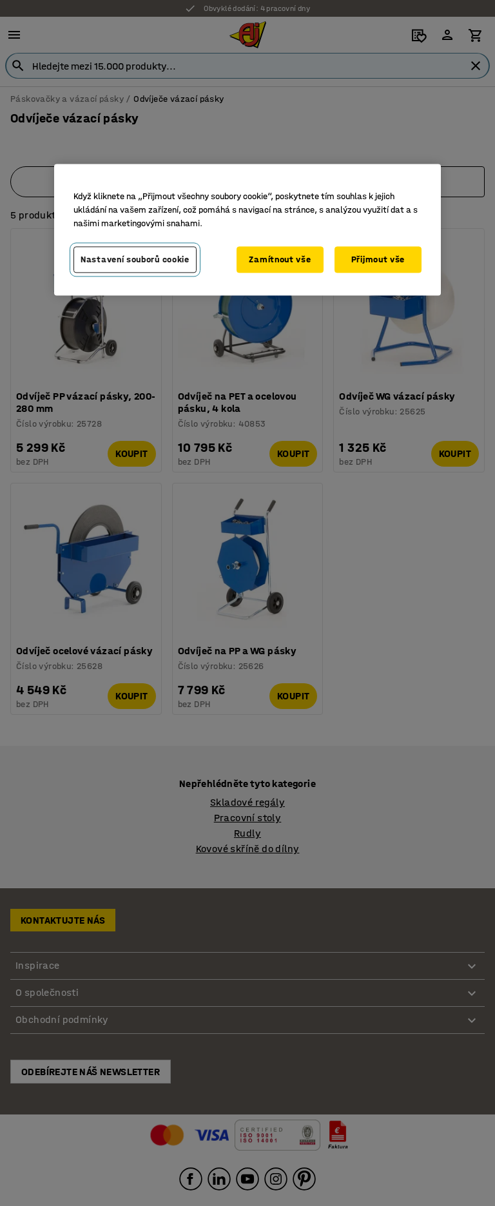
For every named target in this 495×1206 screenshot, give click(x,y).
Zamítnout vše (280, 259)
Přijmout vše (378, 259)
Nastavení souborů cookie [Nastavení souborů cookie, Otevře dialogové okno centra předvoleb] (135, 259)
